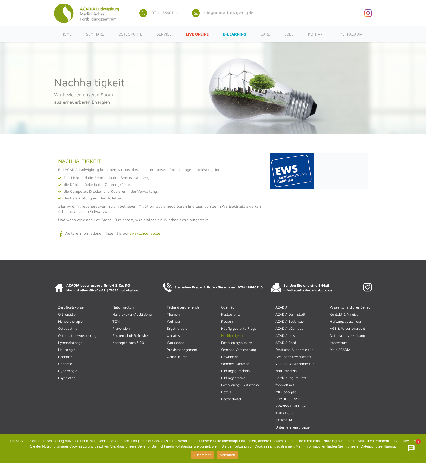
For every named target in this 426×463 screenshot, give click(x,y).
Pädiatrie (65, 356)
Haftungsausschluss (346, 321)
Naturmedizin (123, 307)
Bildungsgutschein (235, 371)
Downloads (229, 356)
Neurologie (66, 349)
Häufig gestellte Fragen (239, 328)
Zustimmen (202, 455)
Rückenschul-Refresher (130, 335)
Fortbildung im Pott (290, 378)
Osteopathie (130, 34)
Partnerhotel (231, 399)
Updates (173, 335)
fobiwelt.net (284, 385)
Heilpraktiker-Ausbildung (132, 314)
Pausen (227, 321)
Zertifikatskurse (71, 307)
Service (164, 34)
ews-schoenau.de (145, 233)
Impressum (338, 342)
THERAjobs (284, 413)
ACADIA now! (285, 335)
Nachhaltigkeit (232, 335)
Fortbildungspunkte (236, 342)
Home (66, 34)
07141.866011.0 (158, 12)
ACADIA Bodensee (289, 321)
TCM (116, 321)
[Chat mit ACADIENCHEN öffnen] (411, 448)
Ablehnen (227, 455)
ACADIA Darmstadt (290, 314)
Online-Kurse (177, 356)
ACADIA (281, 307)
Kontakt (316, 34)
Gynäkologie (67, 371)
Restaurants (230, 314)
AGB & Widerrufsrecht (347, 328)
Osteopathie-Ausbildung (77, 335)
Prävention (121, 328)
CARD (265, 34)
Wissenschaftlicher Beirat (350, 307)
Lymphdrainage (70, 342)
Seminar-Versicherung (238, 349)
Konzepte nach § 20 (128, 342)
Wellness (174, 321)
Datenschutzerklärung (347, 335)
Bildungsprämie (233, 378)
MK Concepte (285, 392)
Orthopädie (67, 314)
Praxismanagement (182, 349)
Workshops (175, 342)
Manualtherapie (70, 321)
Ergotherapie (177, 328)
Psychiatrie (67, 378)
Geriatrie (65, 363)
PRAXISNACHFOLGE (291, 406)
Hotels (226, 392)
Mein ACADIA (350, 34)
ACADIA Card (285, 342)
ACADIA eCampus (289, 328)
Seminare (95, 34)
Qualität (227, 307)
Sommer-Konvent (235, 363)
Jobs (289, 34)
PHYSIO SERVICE (288, 399)
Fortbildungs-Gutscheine (240, 385)
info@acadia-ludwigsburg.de (222, 12)
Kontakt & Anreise (344, 314)
